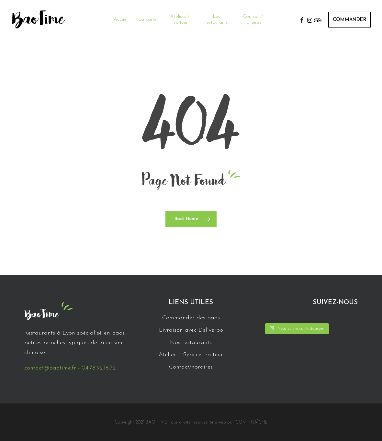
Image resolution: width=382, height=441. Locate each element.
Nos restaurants (191, 342)
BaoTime (37, 19)
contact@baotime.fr (50, 368)
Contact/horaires (191, 367)
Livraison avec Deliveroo (191, 330)
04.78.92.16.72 (99, 368)
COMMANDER (349, 19)
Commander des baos (191, 318)
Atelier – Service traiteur (191, 355)
